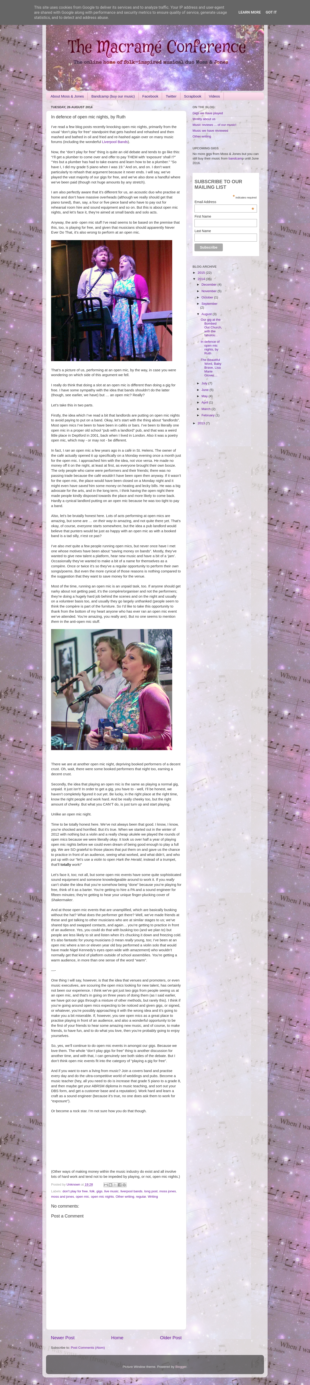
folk (92, 1191)
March (206, 409)
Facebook (150, 96)
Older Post (171, 1337)
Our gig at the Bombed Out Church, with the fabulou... (211, 327)
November (209, 291)
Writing (153, 1196)
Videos (214, 96)
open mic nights (102, 1196)
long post (151, 1191)
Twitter (171, 96)
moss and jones (62, 1196)
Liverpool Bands (115, 142)
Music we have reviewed (210, 130)
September (209, 303)
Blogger (180, 1367)
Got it (271, 12)
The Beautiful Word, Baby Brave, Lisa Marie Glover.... (211, 367)
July (205, 383)
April (205, 402)
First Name (202, 216)
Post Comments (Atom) (88, 1347)
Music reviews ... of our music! (214, 125)
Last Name (202, 231)
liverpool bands (131, 1191)
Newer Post (63, 1337)
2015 (202, 272)
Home (117, 1337)
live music (111, 1191)
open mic (82, 1196)
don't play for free (75, 1191)
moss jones (167, 1191)
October (208, 297)
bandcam (235, 158)
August (207, 314)
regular (141, 1196)
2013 (202, 423)
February (209, 415)
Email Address (224, 202)
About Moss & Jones (67, 96)
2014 (202, 279)
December (209, 284)
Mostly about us (204, 119)
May (205, 396)
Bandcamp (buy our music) (113, 96)
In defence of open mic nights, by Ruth (210, 347)
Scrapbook (193, 96)
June (205, 390)
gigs (99, 1191)
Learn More (250, 12)
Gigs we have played (208, 113)
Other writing (125, 1196)
